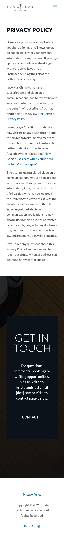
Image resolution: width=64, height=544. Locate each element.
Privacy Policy (32, 494)
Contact (30, 417)
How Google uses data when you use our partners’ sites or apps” (29, 159)
